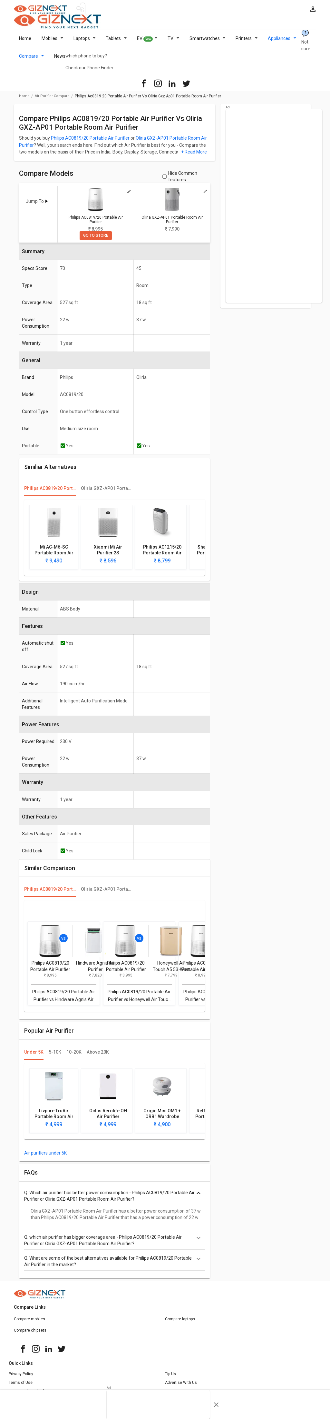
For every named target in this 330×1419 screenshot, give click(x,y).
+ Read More (194, 155)
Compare (31, 60)
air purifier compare (52, 100)
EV (147, 42)
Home (25, 42)
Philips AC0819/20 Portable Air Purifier (90, 141)
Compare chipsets (30, 1334)
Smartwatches (207, 42)
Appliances (282, 42)
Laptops (84, 42)
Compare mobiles (29, 1323)
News (59, 60)
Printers (246, 42)
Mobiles (52, 42)
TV (173, 42)
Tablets (116, 42)
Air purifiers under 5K (45, 1156)
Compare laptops (180, 1323)
